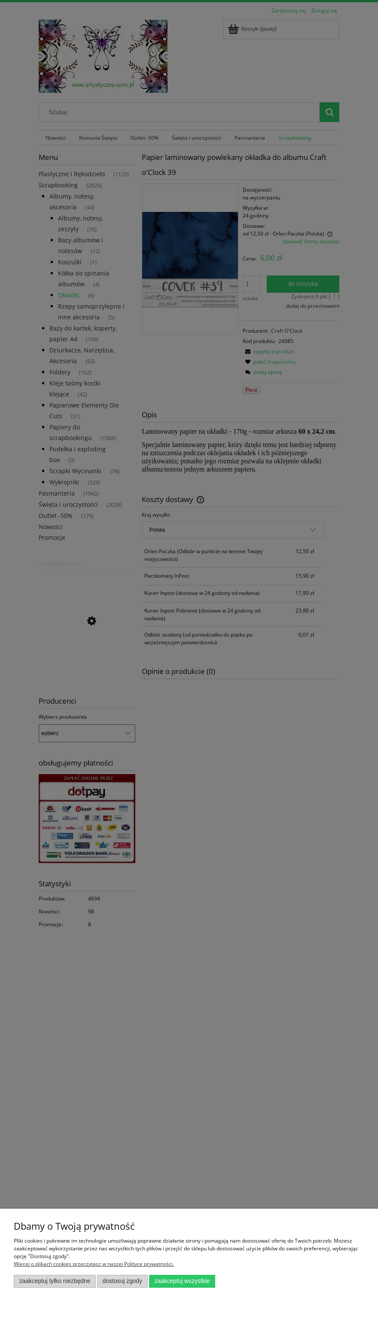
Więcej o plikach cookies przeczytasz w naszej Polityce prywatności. (94, 1264)
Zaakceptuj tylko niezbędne (55, 1281)
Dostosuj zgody (122, 1281)
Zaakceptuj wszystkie (182, 1281)
